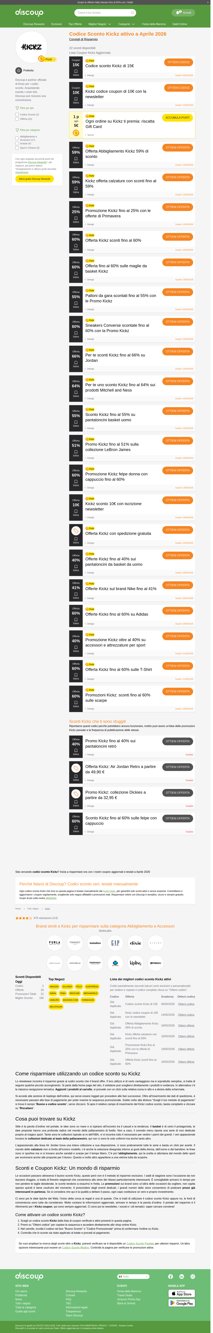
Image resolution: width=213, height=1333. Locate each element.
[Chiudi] (208, 2)
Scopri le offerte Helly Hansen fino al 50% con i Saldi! (105, 2)
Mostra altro (105, 930)
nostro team (109, 891)
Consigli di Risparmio (83, 39)
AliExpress (92, 986)
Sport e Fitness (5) (27, 147)
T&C (68, 1303)
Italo (79, 986)
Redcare (75, 993)
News (18, 1299)
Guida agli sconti (25, 1311)
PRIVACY (103, 1325)
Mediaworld (90, 993)
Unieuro (54, 1000)
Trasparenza (73, 1311)
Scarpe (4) (23, 143)
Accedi (183, 12)
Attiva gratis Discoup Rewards (34, 179)
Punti (48, 59)
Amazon (54, 986)
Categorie (126, 24)
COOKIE (113, 1325)
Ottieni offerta (178, 147)
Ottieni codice (179, 62)
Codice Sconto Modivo (75, 1247)
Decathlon (56, 1007)
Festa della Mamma (154, 24)
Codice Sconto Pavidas (140, 1243)
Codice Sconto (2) (27, 114)
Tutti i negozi (22, 1303)
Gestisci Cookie (126, 1325)
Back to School (126, 1303)
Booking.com (70, 1000)
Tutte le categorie (25, 1307)
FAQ (68, 1299)
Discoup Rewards (33, 24)
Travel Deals (124, 1295)
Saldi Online (180, 24)
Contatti (70, 1295)
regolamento (21, 172)
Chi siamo (21, 1291)
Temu (63, 993)
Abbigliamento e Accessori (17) (26, 138)
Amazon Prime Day (128, 1299)
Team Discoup (74, 1315)
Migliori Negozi (100, 24)
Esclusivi (56, 24)
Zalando (67, 986)
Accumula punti (177, 117)
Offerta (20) (23, 119)
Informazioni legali (77, 1307)
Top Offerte (75, 24)
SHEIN (53, 993)
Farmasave (88, 1000)
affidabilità (51, 898)
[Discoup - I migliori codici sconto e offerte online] (29, 13)
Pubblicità (21, 1295)
